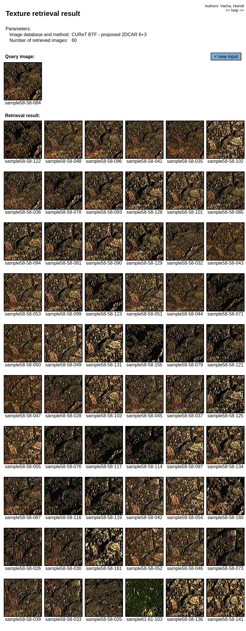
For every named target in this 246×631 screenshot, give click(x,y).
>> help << (234, 10)
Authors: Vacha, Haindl (224, 6)
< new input (226, 56)
